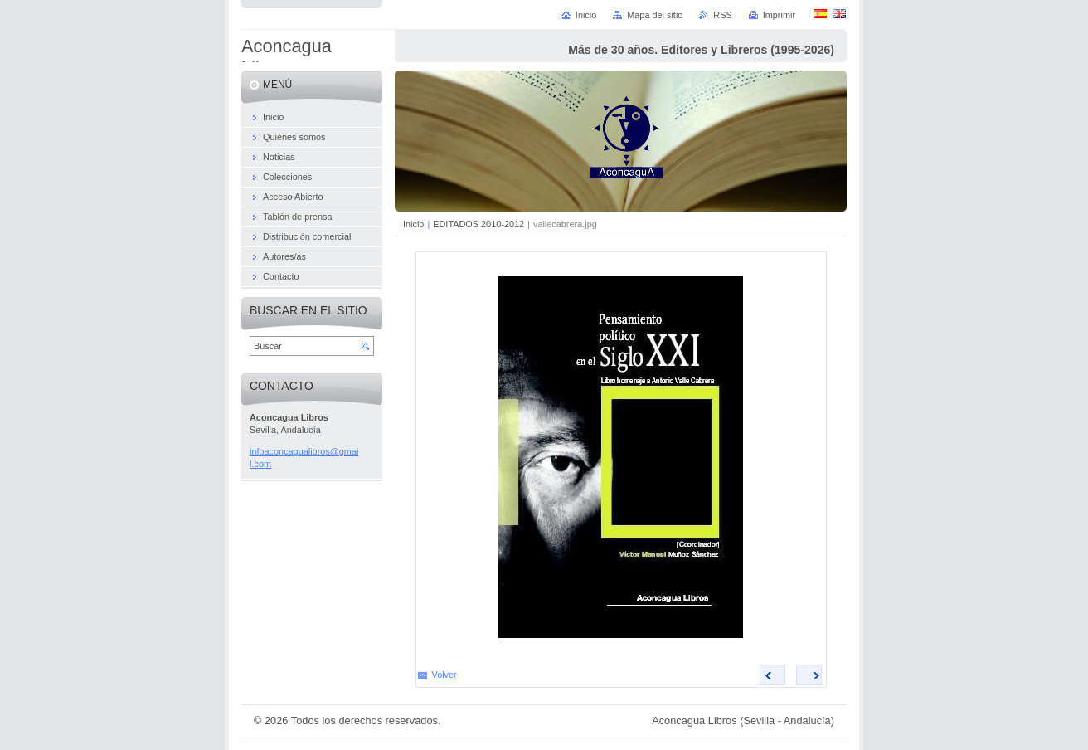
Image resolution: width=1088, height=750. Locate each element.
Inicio (413, 224)
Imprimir (779, 15)
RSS (722, 15)
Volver (444, 674)
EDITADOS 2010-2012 (478, 224)
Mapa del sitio (654, 15)
